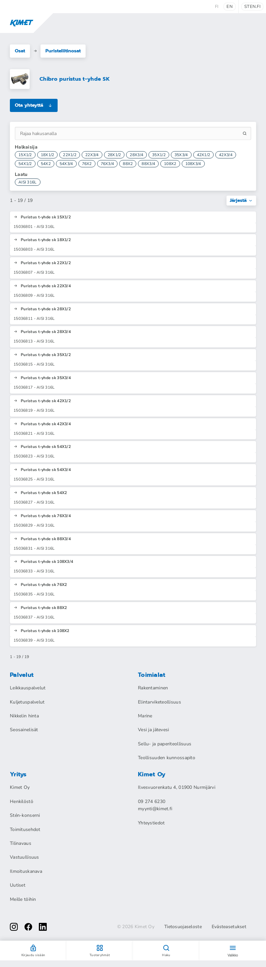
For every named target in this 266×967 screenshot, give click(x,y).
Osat (20, 50)
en (229, 7)
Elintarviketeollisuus (159, 702)
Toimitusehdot (25, 829)
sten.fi (252, 7)
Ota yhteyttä (34, 105)
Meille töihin (23, 899)
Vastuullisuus (24, 857)
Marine (145, 716)
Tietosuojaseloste (183, 926)
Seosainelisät (24, 730)
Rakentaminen (153, 688)
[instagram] (14, 927)
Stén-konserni (25, 815)
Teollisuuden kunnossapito (166, 758)
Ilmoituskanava (26, 871)
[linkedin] (43, 927)
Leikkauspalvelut (27, 688)
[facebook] (28, 927)
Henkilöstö (21, 801)
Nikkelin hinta (24, 716)
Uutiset (17, 885)
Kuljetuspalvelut (27, 702)
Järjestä (241, 200)
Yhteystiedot (151, 823)
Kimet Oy (20, 787)
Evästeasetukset (229, 926)
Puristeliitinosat (63, 50)
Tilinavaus (20, 843)
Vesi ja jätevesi (153, 730)
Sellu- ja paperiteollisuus (164, 744)
